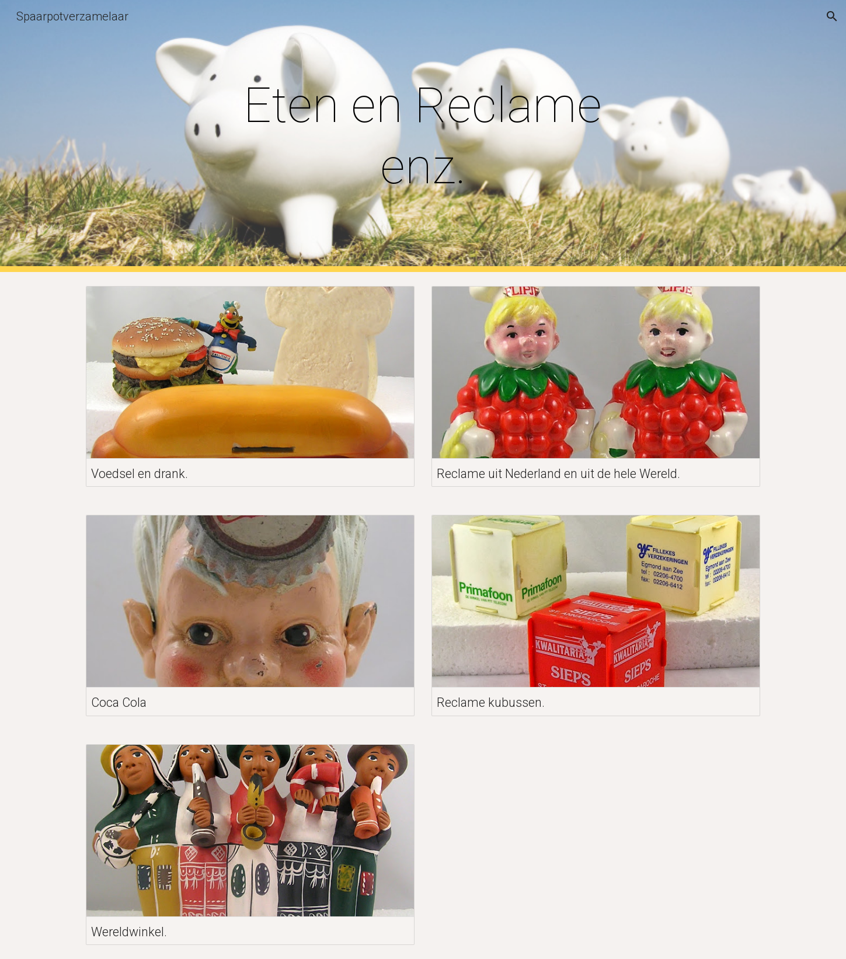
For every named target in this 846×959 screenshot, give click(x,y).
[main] (423, 136)
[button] (832, 16)
